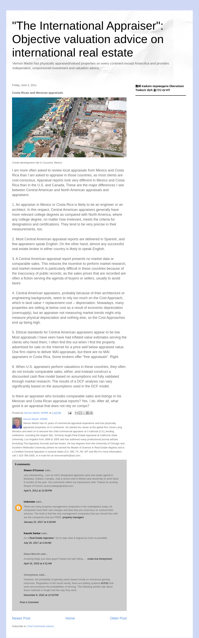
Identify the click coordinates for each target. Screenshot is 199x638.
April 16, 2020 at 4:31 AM (38, 563)
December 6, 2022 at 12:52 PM (41, 595)
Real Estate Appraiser (42, 537)
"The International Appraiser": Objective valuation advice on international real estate (88, 39)
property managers (73, 517)
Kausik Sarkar (32, 533)
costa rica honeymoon (99, 558)
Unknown (29, 501)
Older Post (118, 618)
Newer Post (21, 618)
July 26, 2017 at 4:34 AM (37, 542)
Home (70, 618)
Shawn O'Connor (34, 470)
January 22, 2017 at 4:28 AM (40, 521)
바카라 (104, 583)
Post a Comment (29, 602)
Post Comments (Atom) (41, 626)
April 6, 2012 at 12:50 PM (38, 490)
